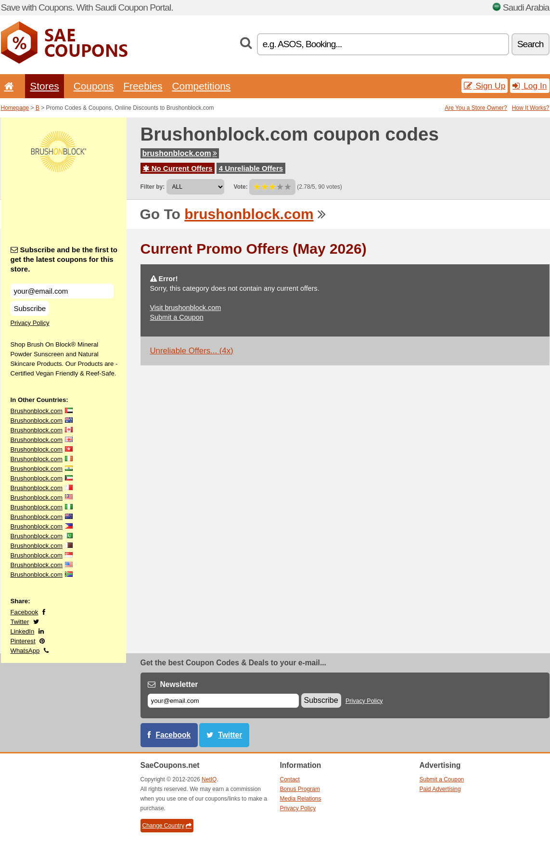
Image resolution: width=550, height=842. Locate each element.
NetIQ (209, 779)
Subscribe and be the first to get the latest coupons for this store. (64, 259)
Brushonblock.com (37, 411)
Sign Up (485, 86)
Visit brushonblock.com (185, 307)
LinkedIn (23, 631)
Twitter (20, 621)
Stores (44, 85)
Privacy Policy (30, 322)
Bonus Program (300, 789)
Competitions (201, 85)
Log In (529, 86)
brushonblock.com (179, 153)
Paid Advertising (440, 789)
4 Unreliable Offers (251, 168)
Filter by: (153, 186)
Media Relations (300, 798)
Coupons (94, 85)
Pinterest (23, 641)
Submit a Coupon (177, 317)
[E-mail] (223, 701)
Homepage (15, 107)
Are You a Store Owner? (476, 107)
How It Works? (531, 107)
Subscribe (30, 308)
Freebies (142, 85)
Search (530, 44)
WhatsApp (25, 650)
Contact (290, 779)
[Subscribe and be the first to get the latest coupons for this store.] (62, 291)
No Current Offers (178, 168)
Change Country (167, 825)
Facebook (24, 612)
